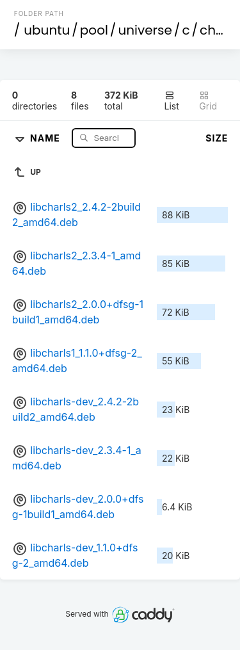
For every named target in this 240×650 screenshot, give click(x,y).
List (171, 100)
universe (145, 30)
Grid (208, 100)
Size (216, 138)
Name (46, 137)
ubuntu (47, 30)
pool (94, 30)
